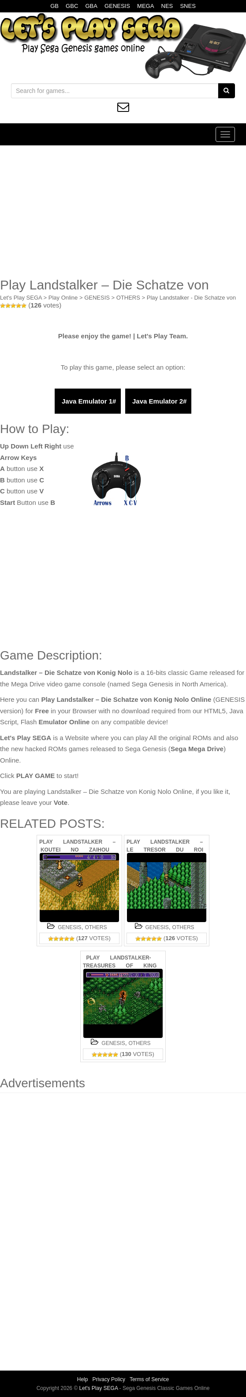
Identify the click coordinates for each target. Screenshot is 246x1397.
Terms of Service (149, 1379)
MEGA (145, 6)
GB (54, 6)
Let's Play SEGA (21, 297)
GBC (72, 6)
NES (167, 6)
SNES (187, 6)
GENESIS (117, 6)
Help (82, 1379)
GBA (91, 6)
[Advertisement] (123, 211)
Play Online (63, 297)
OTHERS (128, 297)
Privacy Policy (108, 1379)
